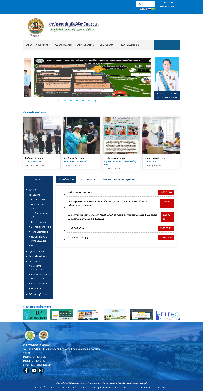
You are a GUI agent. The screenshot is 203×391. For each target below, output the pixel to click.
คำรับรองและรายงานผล (41, 227)
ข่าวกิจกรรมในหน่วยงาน (35, 158)
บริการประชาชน (35, 261)
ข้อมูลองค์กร (34, 195)
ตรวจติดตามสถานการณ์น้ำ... (76, 161)
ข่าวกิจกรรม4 (150, 161)
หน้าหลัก (32, 190)
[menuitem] (28, 45)
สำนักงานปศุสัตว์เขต (38, 294)
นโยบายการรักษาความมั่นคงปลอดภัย (85, 383)
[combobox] (145, 4)
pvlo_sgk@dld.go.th (41, 365)
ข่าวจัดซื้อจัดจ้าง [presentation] (66, 179)
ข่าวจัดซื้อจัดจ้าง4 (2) (78, 237)
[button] (60, 101)
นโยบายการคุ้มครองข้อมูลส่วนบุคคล (116, 383)
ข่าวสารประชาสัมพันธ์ (38, 256)
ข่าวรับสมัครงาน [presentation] (88, 179)
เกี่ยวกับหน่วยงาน (38, 199)
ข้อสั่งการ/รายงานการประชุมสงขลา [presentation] (119, 179)
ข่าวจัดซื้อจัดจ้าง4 (76, 228)
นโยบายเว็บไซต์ (62, 383)
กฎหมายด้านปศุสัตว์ (37, 251)
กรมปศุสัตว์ (168, 2)
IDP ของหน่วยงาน (39, 222)
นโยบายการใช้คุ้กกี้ (139, 383)
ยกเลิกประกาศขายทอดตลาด (80, 192)
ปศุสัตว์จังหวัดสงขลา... (34, 161)
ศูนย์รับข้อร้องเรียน (39, 283)
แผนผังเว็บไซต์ (37, 288)
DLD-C (34, 245)
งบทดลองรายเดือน (39, 231)
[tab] (66, 179)
